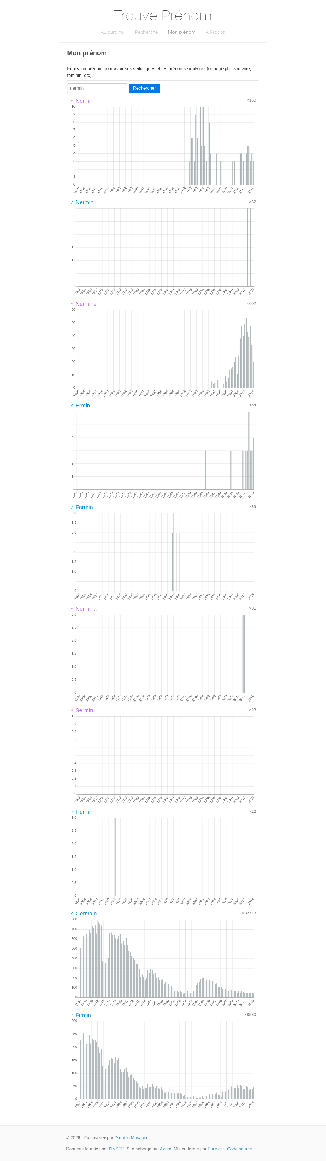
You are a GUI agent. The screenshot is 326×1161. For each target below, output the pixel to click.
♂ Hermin (81, 812)
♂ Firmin (80, 1015)
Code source (239, 1149)
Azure (165, 1149)
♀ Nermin (81, 101)
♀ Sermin (81, 710)
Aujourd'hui (113, 32)
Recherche (146, 32)
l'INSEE (116, 1149)
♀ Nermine (83, 304)
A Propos (215, 32)
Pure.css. (217, 1149)
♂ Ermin (80, 406)
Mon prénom (182, 32)
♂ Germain (83, 914)
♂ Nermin (81, 202)
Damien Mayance (132, 1137)
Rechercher (144, 88)
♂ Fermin (81, 507)
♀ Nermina (83, 609)
